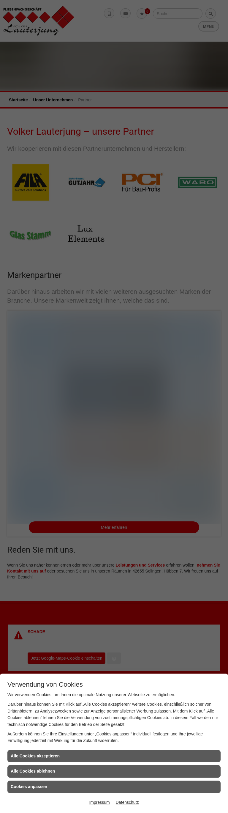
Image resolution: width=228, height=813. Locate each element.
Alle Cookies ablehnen (33, 771)
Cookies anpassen (29, 786)
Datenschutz (127, 802)
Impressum (99, 802)
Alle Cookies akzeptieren (35, 756)
